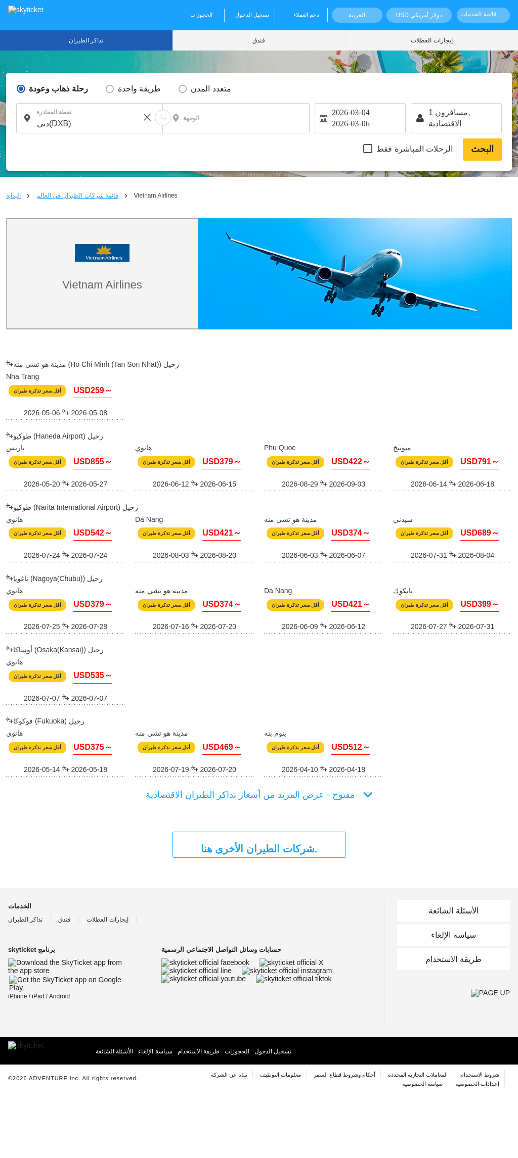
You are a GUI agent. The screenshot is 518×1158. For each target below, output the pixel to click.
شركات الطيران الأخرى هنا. (259, 848)
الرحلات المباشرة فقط (414, 148)
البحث (482, 149)
